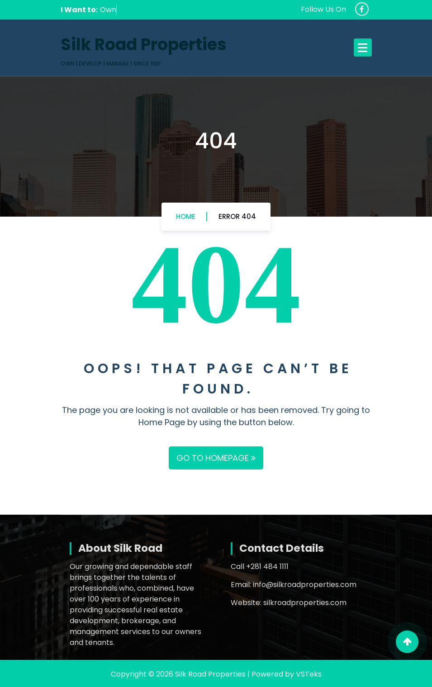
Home (185, 216)
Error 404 (237, 216)
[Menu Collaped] (363, 47)
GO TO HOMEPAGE (216, 458)
